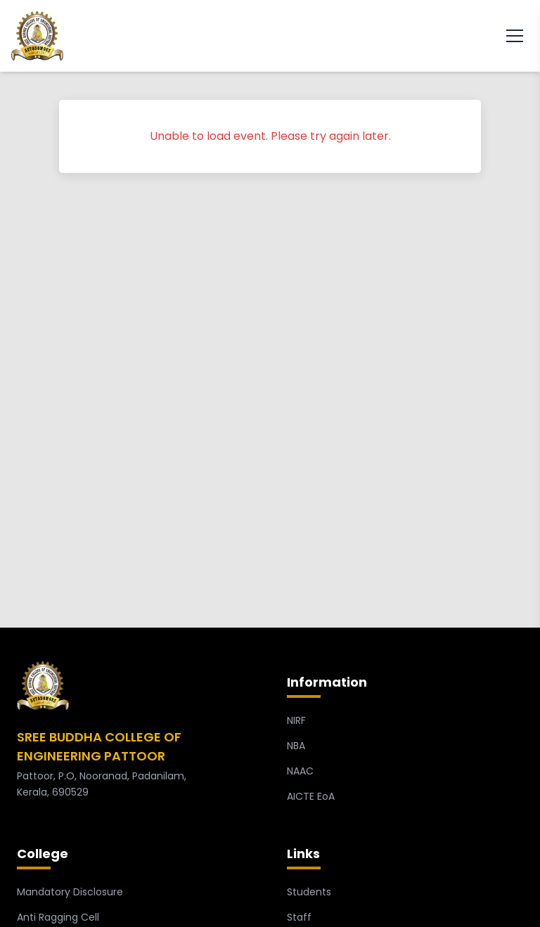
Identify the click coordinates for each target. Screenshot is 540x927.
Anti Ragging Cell (58, 917)
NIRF (296, 720)
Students (309, 892)
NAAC (300, 771)
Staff (299, 917)
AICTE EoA (311, 796)
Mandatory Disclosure (70, 892)
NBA (296, 746)
